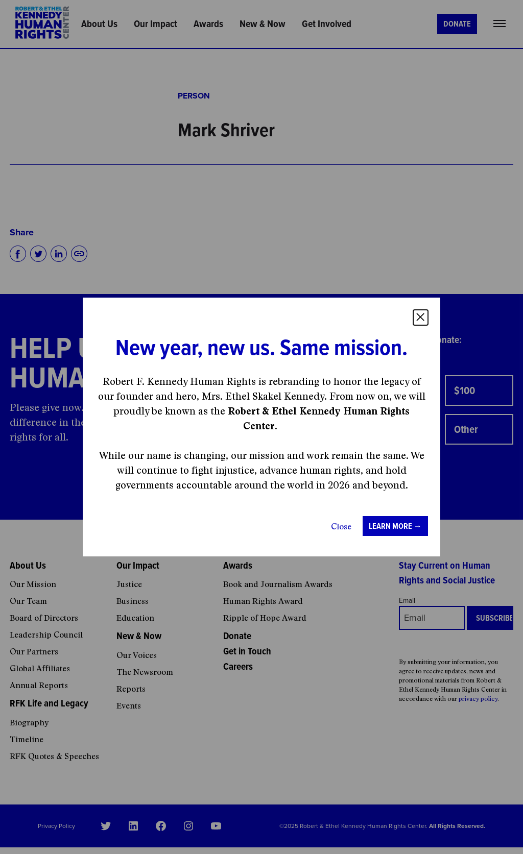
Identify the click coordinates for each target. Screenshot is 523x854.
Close (341, 526)
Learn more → (395, 526)
